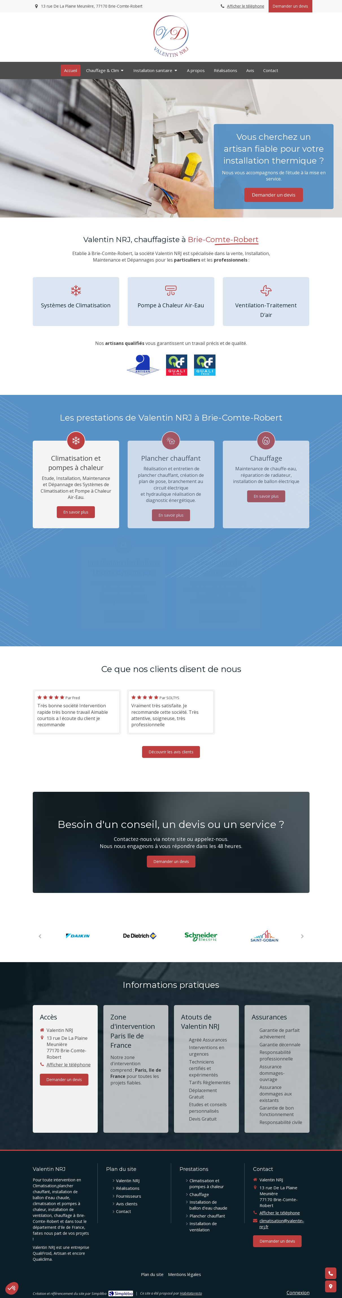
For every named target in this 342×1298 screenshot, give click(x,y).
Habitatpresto (191, 1293)
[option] (78, 936)
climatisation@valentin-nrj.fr (282, 1223)
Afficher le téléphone (245, 6)
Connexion (298, 1293)
